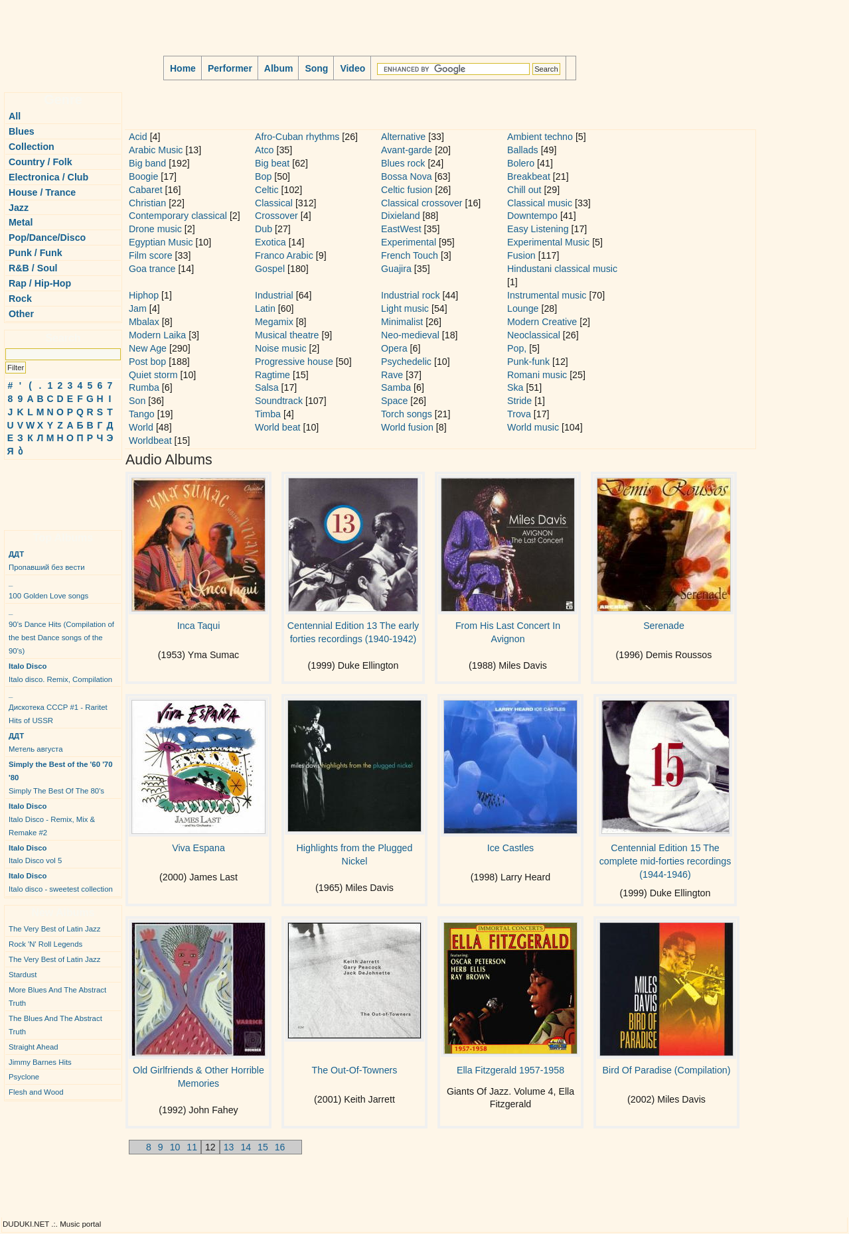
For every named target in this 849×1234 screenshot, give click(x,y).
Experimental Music (548, 242)
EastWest (401, 229)
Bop (263, 176)
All (15, 116)
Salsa (267, 387)
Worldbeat (150, 440)
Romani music (537, 375)
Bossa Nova (406, 176)
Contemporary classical (178, 215)
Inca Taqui (198, 625)
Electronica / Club (48, 177)
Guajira (396, 268)
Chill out (524, 189)
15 (263, 1147)
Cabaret (146, 189)
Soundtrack (279, 400)
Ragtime (272, 375)
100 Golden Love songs (48, 589)
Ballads (522, 150)
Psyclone (24, 1077)
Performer (230, 68)
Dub (263, 229)
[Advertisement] (44, 489)
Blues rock (403, 163)
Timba (268, 414)
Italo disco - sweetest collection (61, 882)
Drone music (155, 229)
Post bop (147, 361)
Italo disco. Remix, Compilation (60, 672)
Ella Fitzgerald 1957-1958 (510, 1070)
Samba (396, 387)
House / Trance (42, 192)
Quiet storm (153, 375)
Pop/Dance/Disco (47, 237)
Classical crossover (422, 203)
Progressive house (294, 361)
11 (192, 1147)
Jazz (19, 207)
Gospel (270, 268)
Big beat (272, 163)
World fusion (407, 427)
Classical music (539, 203)
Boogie (143, 176)
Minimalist (402, 321)
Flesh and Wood (36, 1092)
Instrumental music (546, 295)
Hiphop (144, 295)
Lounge (523, 308)
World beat (278, 427)
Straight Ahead (33, 1047)
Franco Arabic (284, 255)
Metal (21, 222)
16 (280, 1147)
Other (21, 313)
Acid (138, 136)
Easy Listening (538, 229)
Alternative (403, 136)
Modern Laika (157, 335)
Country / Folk (40, 162)
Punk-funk (528, 361)
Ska (515, 387)
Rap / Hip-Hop (40, 283)
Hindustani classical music (562, 268)
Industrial (274, 295)
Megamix (274, 321)
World (141, 427)
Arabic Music (156, 150)
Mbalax (144, 321)
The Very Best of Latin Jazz (54, 929)
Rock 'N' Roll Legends (45, 944)
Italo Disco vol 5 (35, 854)
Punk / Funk (35, 252)
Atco (264, 150)
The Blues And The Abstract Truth (55, 1025)
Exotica (270, 242)
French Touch (409, 255)
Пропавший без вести (47, 560)
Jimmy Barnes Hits (40, 1062)
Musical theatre (287, 335)
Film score (151, 255)
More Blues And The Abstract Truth (57, 996)
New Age (148, 348)
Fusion (521, 255)
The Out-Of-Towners (355, 1070)
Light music (405, 308)
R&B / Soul (33, 268)
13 (229, 1147)
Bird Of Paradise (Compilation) (666, 1070)
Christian (147, 203)
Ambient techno (540, 136)
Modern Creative (542, 321)
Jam (138, 308)
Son (137, 400)
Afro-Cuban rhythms (297, 136)
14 (245, 1147)
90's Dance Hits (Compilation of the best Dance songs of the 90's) (61, 631)
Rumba (144, 387)
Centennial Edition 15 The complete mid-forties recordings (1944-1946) (665, 861)
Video (352, 68)
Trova (519, 414)
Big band (147, 163)
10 (175, 1147)
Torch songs (406, 414)
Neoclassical (533, 335)
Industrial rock (410, 295)
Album (278, 68)
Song (316, 68)
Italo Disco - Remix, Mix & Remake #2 (52, 819)
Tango (142, 414)
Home (183, 68)
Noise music (281, 348)
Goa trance (152, 268)
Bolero (520, 163)
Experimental (408, 242)
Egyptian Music (161, 242)
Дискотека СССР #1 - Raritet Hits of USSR (58, 707)
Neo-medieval (410, 335)
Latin (265, 308)
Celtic (267, 189)
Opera (394, 348)
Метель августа (35, 742)
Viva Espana (198, 848)
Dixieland (400, 215)
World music (533, 427)
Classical (274, 203)
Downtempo (532, 215)
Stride (519, 400)
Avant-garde (406, 150)
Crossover (276, 215)
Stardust (23, 975)
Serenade (663, 625)
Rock (20, 298)
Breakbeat (528, 176)
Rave (392, 375)
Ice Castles (510, 848)
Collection (31, 146)
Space (394, 400)
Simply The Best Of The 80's (61, 777)
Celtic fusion (407, 189)
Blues (22, 131)
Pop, (516, 348)
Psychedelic (406, 361)
